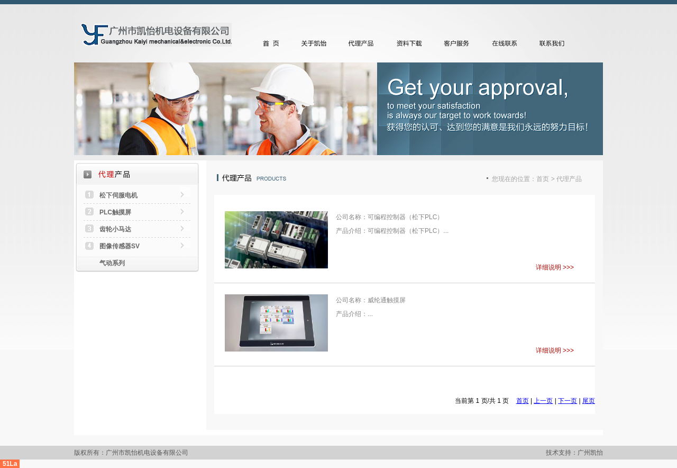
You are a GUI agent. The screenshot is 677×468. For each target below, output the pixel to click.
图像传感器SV (119, 246)
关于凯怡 (316, 43)
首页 (271, 43)
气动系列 (112, 263)
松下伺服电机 (118, 195)
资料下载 (411, 43)
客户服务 (459, 43)
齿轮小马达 (115, 229)
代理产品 (364, 43)
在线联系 (506, 43)
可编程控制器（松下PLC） (405, 217)
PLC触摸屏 (115, 212)
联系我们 (554, 43)
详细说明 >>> (555, 267)
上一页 (543, 400)
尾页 (588, 400)
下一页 (567, 400)
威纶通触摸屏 (387, 300)
